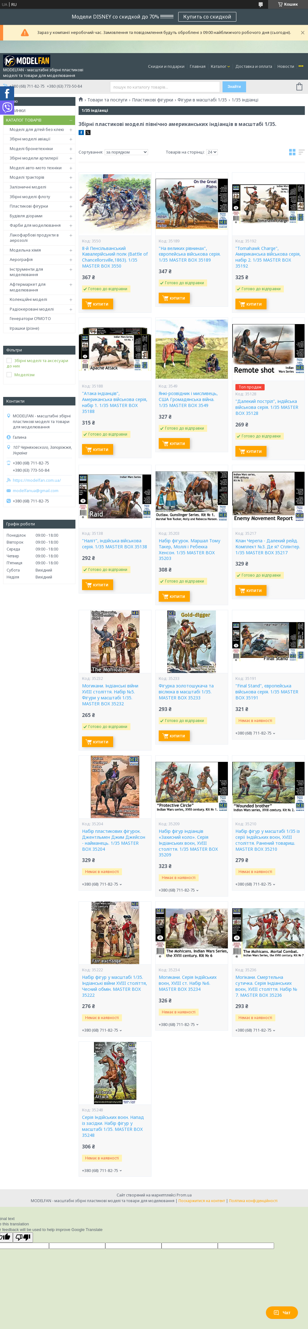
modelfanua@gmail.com (35, 490)
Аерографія (21, 259)
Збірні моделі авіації (30, 139)
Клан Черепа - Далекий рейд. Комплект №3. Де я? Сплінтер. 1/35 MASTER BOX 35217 (267, 547)
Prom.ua (184, 1195)
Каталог (218, 66)
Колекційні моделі (28, 299)
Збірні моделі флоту (30, 196)
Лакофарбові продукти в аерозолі (34, 237)
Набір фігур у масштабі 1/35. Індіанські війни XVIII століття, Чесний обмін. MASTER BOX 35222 (114, 986)
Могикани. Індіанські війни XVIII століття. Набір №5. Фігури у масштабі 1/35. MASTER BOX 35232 (110, 695)
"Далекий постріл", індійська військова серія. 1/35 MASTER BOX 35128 (266, 407)
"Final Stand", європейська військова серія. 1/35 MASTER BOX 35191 (266, 692)
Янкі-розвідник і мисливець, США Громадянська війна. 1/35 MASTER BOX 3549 (188, 399)
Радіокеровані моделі (32, 309)
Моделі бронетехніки (31, 148)
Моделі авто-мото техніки (36, 168)
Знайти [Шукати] (234, 86)
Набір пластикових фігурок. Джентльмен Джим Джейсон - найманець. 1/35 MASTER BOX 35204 (113, 840)
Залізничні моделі (28, 187)
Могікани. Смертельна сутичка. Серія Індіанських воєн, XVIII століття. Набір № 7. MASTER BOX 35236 (266, 986)
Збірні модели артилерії (34, 158)
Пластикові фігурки (29, 206)
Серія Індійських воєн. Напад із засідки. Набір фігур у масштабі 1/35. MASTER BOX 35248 (113, 1126)
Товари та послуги (107, 100)
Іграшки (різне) (24, 328)
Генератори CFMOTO (30, 318)
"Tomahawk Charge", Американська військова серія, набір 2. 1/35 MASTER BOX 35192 (268, 257)
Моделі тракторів (27, 177)
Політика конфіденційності (253, 1200)
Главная (198, 66)
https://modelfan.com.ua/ (37, 480)
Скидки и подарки (166, 66)
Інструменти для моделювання (26, 272)
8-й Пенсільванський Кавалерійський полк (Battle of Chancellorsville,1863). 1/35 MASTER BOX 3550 (115, 257)
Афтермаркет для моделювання (28, 287)
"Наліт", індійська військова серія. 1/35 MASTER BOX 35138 (114, 544)
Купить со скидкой (207, 16)
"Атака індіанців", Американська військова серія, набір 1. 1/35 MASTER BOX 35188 (114, 402)
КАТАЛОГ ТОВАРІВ (23, 120)
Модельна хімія (25, 250)
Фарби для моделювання (35, 225)
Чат (281, 1312)
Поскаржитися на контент (202, 1200)
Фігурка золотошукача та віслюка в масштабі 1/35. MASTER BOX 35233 (186, 692)
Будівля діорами (26, 216)
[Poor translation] (23, 1237)
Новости (286, 66)
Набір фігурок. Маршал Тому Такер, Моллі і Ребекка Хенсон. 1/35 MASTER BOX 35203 (189, 549)
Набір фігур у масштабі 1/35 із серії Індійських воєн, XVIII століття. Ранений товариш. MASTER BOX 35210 (267, 840)
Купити (100, 304)
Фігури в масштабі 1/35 (202, 100)
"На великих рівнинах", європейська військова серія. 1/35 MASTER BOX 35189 (190, 254)
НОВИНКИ (15, 110)
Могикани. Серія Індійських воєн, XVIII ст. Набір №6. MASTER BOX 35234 (188, 983)
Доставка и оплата (253, 66)
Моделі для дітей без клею (37, 129)
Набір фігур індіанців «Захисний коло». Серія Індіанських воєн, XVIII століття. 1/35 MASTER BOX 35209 (188, 843)
